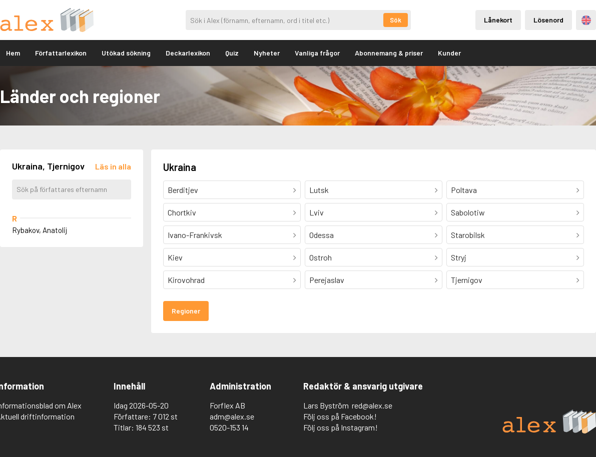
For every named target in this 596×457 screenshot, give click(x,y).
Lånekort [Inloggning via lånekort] (498, 20)
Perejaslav (326, 279)
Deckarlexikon (188, 52)
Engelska (586, 20)
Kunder (449, 52)
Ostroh (320, 257)
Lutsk (319, 189)
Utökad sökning (126, 52)
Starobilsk (468, 235)
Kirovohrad (186, 279)
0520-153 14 (229, 427)
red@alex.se (372, 405)
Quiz (232, 52)
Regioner (186, 310)
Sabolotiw (468, 212)
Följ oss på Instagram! (340, 427)
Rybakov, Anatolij (39, 230)
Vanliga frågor (317, 52)
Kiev (175, 257)
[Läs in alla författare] (113, 166)
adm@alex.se (232, 416)
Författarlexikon (61, 52)
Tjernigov (466, 279)
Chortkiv (182, 212)
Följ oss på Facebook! (340, 416)
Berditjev (183, 189)
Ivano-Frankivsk (195, 235)
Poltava (464, 189)
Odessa (321, 235)
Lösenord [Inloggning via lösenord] (548, 20)
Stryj (458, 257)
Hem (13, 52)
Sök (395, 20)
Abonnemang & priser (389, 52)
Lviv (316, 212)
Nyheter (267, 52)
